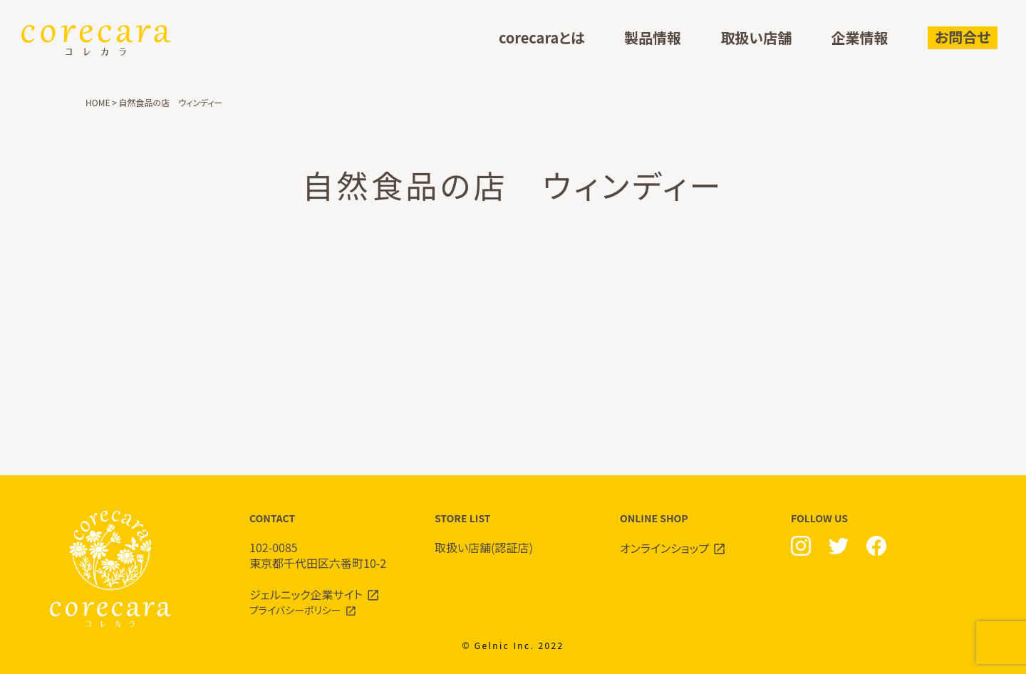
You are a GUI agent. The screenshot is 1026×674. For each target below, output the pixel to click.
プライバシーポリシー (295, 610)
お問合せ (962, 36)
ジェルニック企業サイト (306, 594)
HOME (98, 102)
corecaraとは (542, 38)
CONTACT (327, 541)
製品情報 (652, 38)
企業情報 (859, 38)
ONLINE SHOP (698, 533)
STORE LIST (513, 533)
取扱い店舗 (756, 38)
